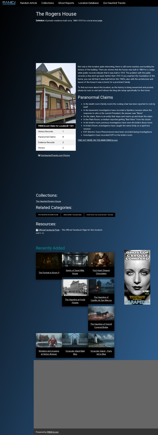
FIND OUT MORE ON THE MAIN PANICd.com (98, 140)
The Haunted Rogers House (49, 201)
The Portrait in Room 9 (49, 272)
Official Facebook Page (49, 229)
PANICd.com (53, 431)
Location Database (89, 3)
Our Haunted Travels (114, 3)
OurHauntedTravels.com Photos (56, 155)
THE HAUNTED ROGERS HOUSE (49, 214)
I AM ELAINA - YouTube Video (73, 214)
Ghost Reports (66, 3)
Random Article (28, 3)
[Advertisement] (96, 41)
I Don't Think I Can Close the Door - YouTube (100, 214)
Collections (47, 3)
